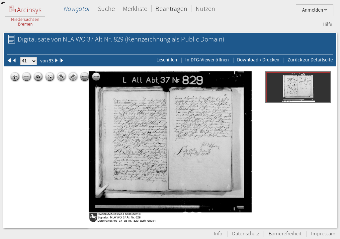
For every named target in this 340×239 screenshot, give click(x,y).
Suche (106, 9)
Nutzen (205, 9)
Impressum (323, 234)
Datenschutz (245, 234)
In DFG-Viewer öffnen (207, 59)
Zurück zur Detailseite (310, 59)
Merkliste (135, 9)
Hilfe (327, 25)
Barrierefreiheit (285, 234)
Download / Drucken (258, 59)
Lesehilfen (166, 59)
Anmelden (314, 10)
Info (218, 234)
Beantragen (171, 9)
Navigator (77, 9)
